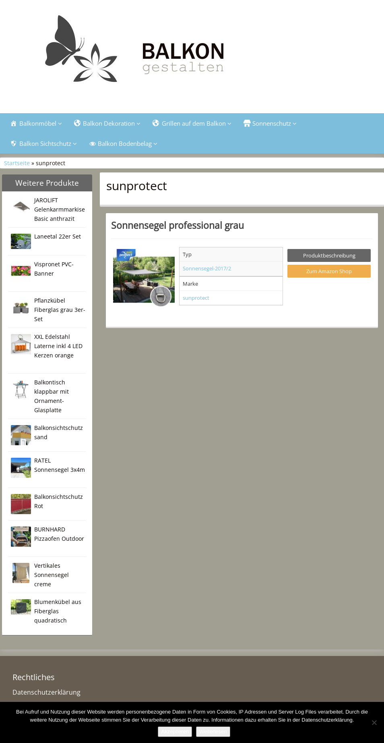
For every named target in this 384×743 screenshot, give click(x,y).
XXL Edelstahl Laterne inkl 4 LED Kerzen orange (58, 346)
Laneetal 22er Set (57, 236)
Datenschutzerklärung (46, 692)
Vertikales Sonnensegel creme (51, 575)
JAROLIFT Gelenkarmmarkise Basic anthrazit (59, 209)
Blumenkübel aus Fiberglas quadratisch (57, 611)
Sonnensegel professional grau (177, 225)
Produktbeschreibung (329, 255)
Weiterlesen (213, 731)
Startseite (17, 163)
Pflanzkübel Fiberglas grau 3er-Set (59, 310)
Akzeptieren (175, 731)
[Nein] (374, 722)
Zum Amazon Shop (329, 271)
